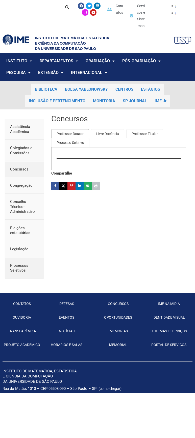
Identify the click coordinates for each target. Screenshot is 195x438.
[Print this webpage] (96, 202)
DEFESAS (67, 319)
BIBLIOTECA (46, 105)
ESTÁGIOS (150, 105)
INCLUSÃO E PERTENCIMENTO (57, 117)
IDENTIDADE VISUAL (169, 333)
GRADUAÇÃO (100, 76)
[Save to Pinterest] (71, 202)
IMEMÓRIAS (118, 347)
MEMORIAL (118, 360)
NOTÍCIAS (66, 347)
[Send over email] (88, 202)
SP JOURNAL (135, 117)
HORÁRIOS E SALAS (67, 360)
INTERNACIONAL (89, 88)
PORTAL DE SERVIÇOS (169, 367)
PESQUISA (18, 88)
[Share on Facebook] (55, 202)
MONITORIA (104, 117)
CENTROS (124, 105)
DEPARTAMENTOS (59, 76)
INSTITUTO (19, 76)
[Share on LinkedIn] (80, 202)
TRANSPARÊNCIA (22, 347)
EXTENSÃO (50, 88)
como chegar (111, 411)
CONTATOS (22, 319)
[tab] (71, 150)
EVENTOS (66, 333)
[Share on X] (63, 202)
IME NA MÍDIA (169, 319)
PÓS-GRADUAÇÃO (141, 76)
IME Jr (160, 117)
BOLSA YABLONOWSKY (86, 105)
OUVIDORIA (22, 333)
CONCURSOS (118, 319)
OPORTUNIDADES (118, 333)
